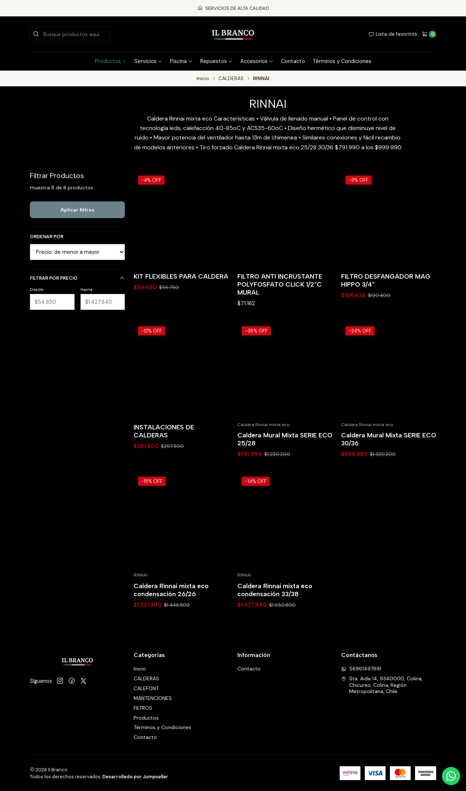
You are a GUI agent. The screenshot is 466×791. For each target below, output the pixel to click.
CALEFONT (146, 688)
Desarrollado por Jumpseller (135, 777)
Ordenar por (46, 237)
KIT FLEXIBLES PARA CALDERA (181, 276)
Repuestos (216, 61)
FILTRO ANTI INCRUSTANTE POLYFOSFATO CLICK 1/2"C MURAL (279, 284)
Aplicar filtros (77, 209)
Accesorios (256, 61)
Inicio (203, 78)
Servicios (148, 61)
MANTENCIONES (153, 698)
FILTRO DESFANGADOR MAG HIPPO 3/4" (385, 280)
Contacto (293, 61)
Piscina (181, 61)
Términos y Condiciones (342, 61)
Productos (111, 61)
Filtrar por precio (77, 278)
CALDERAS (231, 78)
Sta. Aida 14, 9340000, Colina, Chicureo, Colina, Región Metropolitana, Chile (382, 684)
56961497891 (361, 668)
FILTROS (143, 708)
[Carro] (429, 34)
